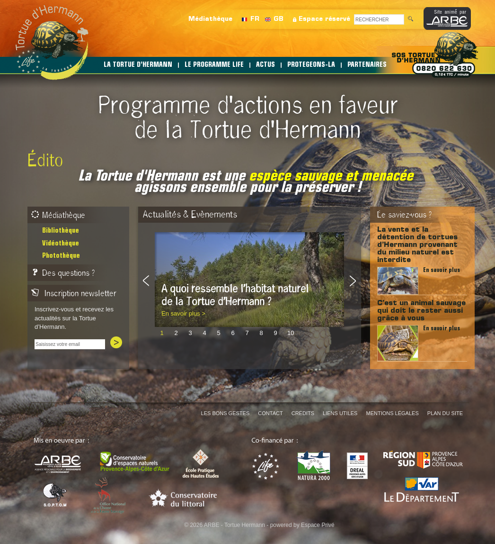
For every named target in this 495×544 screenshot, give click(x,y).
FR (254, 19)
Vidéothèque (60, 243)
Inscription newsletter (73, 293)
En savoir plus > (183, 313)
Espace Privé (318, 525)
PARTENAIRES (367, 65)
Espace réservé (324, 19)
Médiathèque (210, 19)
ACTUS (265, 65)
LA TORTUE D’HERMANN (138, 65)
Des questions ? (63, 273)
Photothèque (61, 256)
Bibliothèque (60, 231)
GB (278, 19)
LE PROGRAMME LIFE (214, 65)
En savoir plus (441, 270)
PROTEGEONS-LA (311, 65)
